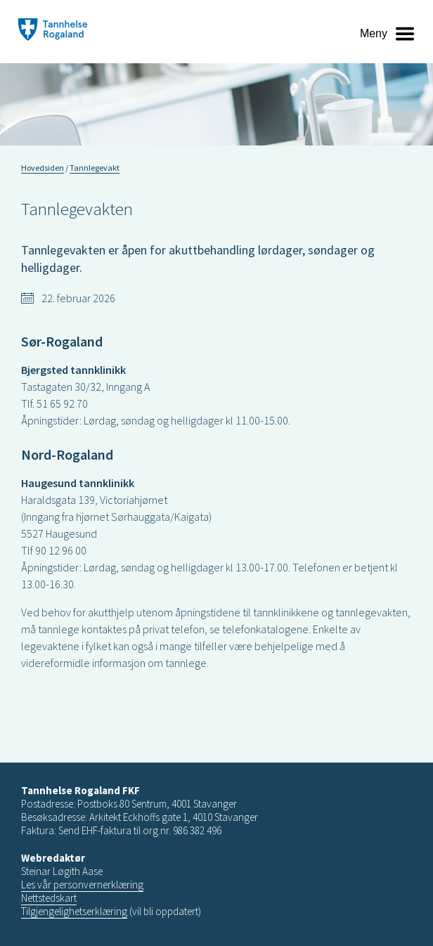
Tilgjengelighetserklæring (74, 911)
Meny (373, 33)
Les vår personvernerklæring (82, 884)
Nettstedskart (49, 898)
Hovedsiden (42, 167)
